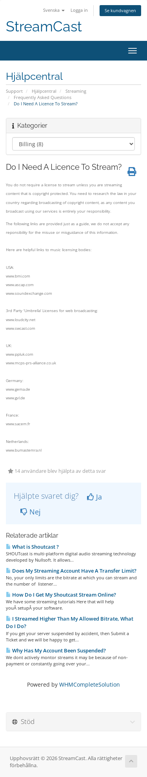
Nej (30, 511)
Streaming (75, 91)
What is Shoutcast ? (32, 546)
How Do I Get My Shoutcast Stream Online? (61, 594)
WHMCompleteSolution (89, 684)
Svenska (54, 10)
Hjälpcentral (44, 91)
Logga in (79, 10)
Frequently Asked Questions (42, 97)
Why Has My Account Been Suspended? (56, 650)
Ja (94, 496)
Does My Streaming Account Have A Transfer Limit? (71, 570)
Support (14, 91)
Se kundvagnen (120, 10)
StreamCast (44, 26)
